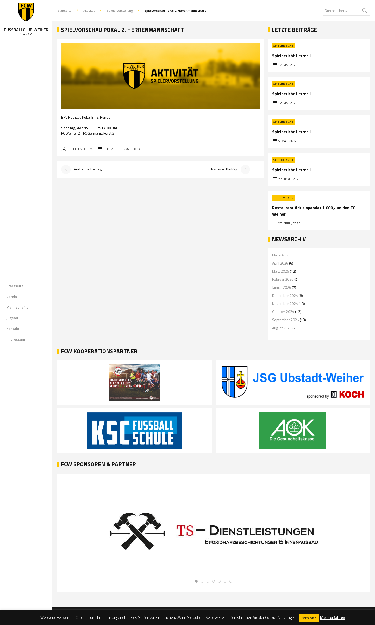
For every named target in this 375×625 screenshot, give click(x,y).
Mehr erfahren (332, 618)
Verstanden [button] (309, 618)
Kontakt (13, 328)
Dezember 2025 (285, 295)
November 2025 (285, 303)
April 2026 (280, 263)
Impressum (15, 339)
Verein (11, 296)
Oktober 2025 (283, 311)
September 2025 (285, 319)
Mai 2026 (279, 255)
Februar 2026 (282, 279)
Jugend (12, 318)
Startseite (14, 286)
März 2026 (280, 271)
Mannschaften (18, 307)
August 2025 (282, 327)
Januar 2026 (281, 287)
